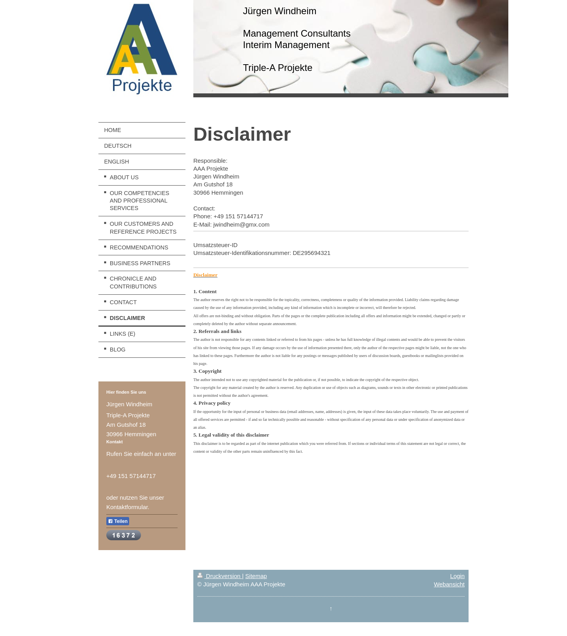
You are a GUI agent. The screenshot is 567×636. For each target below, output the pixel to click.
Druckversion (219, 576)
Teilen (118, 521)
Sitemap (256, 576)
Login (457, 576)
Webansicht (449, 584)
